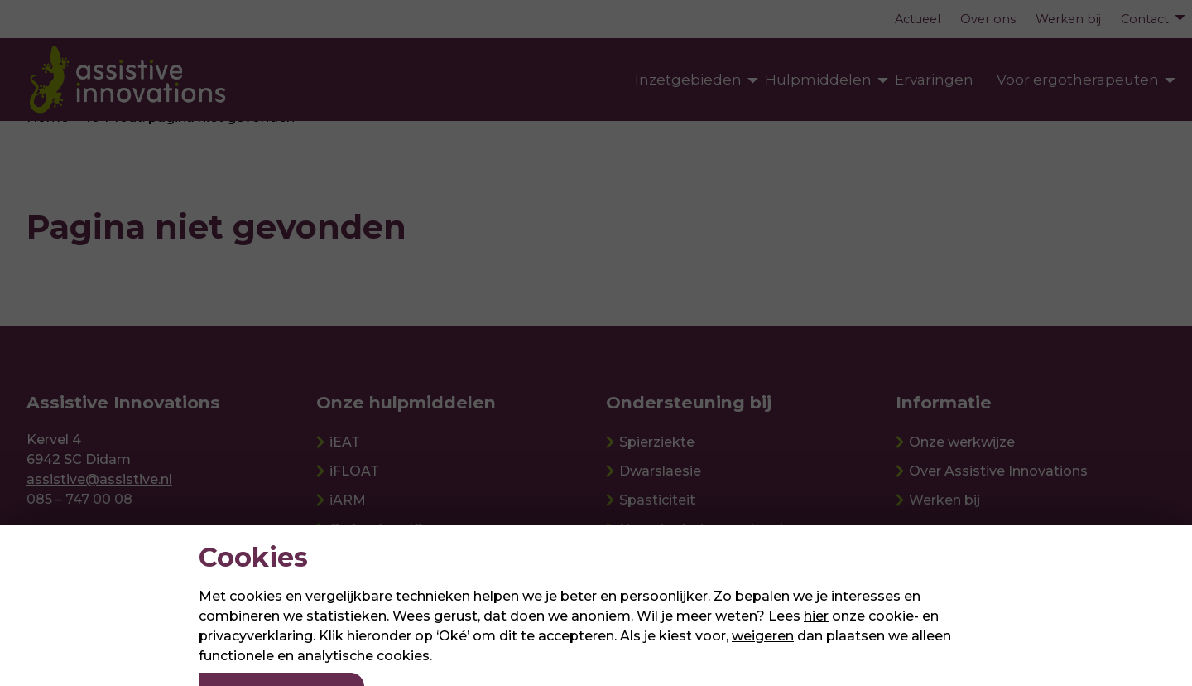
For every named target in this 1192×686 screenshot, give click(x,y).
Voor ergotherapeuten (1078, 79)
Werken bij (1068, 19)
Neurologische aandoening (709, 529)
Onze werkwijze (962, 442)
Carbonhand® (376, 529)
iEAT (344, 442)
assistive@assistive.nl (99, 479)
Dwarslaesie (660, 471)
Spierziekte (657, 442)
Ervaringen (934, 79)
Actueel (917, 19)
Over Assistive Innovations (998, 471)
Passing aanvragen (1091, 246)
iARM (347, 500)
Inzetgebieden (688, 79)
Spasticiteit (657, 500)
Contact (1145, 19)
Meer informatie (1081, 297)
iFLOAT (354, 471)
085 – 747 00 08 (79, 499)
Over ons (988, 19)
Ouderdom (656, 558)
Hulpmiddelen (818, 79)
